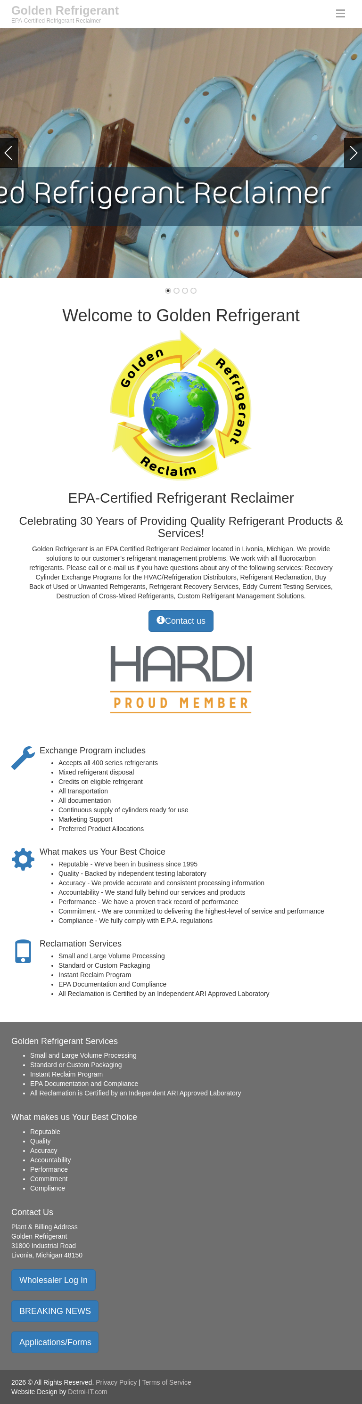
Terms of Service (166, 1382)
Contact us (181, 621)
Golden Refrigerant (65, 10)
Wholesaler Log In (53, 1280)
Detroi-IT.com (87, 1392)
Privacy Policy (116, 1382)
